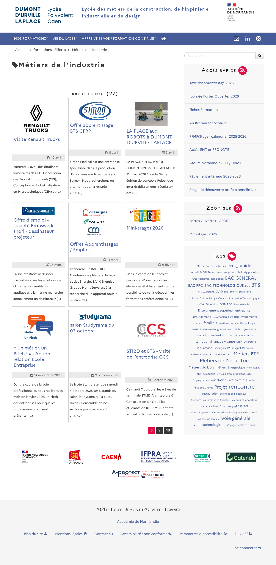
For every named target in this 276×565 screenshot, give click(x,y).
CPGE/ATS (245, 292)
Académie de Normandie (138, 522)
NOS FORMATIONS (31, 39)
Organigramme (201, 380)
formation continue (227, 323)
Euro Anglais (220, 316)
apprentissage (221, 272)
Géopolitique (248, 323)
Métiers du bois (201, 367)
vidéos (202, 418)
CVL (201, 304)
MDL (212, 354)
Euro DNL (233, 316)
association (217, 278)
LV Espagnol (234, 347)
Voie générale (235, 418)
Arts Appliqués (248, 272)
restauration (210, 393)
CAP (219, 292)
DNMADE (226, 304)
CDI (226, 292)
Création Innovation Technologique (238, 298)
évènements (249, 317)
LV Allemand (204, 348)
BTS (255, 285)
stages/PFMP (235, 406)
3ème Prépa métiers (210, 266)
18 (168, 430)
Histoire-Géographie (214, 329)
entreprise (243, 310)
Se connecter (248, 548)
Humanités (233, 329)
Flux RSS (243, 534)
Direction (212, 304)
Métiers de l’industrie (224, 360)
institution (217, 335)
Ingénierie (249, 329)
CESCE (234, 292)
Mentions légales (71, 534)
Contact (103, 534)
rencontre (242, 386)
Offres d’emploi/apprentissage (234, 373)
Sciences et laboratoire (244, 399)
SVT (246, 406)
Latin (239, 341)
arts (234, 272)
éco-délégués (241, 304)
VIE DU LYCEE (64, 39)
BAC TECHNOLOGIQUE (224, 286)
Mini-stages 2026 (203, 234)
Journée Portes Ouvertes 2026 (214, 96)
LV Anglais (220, 347)
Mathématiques (199, 354)
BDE (247, 285)
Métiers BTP (246, 354)
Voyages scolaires (237, 425)
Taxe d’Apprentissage (203, 412)
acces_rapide (238, 265)
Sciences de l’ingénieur (233, 393)
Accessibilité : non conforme (146, 534)
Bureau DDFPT (206, 292)
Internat (249, 335)
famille (209, 323)
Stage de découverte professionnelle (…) (222, 190)
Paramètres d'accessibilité (203, 534)
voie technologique (210, 425)
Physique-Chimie (203, 387)
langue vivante (224, 341)
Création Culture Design (203, 298)
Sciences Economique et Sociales (210, 399)
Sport (223, 406)
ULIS (245, 412)
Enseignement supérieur (216, 310)
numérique (208, 373)
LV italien (247, 347)
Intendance (234, 335)
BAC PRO (195, 286)
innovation (202, 335)
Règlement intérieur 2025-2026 (215, 177)
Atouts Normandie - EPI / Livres (215, 163)
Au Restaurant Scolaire (208, 123)
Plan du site (35, 534)
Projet (221, 387)
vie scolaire (213, 418)
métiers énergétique (230, 367)
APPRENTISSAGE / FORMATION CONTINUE (119, 39)
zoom (251, 425)
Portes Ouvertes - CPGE (208, 221)
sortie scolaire (209, 406)
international (202, 341)
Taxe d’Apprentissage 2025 (211, 83)
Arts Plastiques (200, 278)
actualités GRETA (201, 272)
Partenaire (234, 380)
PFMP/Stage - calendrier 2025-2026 (217, 137)
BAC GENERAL (241, 278)
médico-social (224, 354)
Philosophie (249, 380)
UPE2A (254, 412)
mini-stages (253, 367)
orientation (218, 380)
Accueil (21, 50)
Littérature (249, 341)
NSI (199, 373)
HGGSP (196, 329)
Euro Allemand (201, 317)
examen (197, 323)
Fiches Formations (204, 110)
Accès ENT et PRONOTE (209, 150)
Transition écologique (229, 412)
